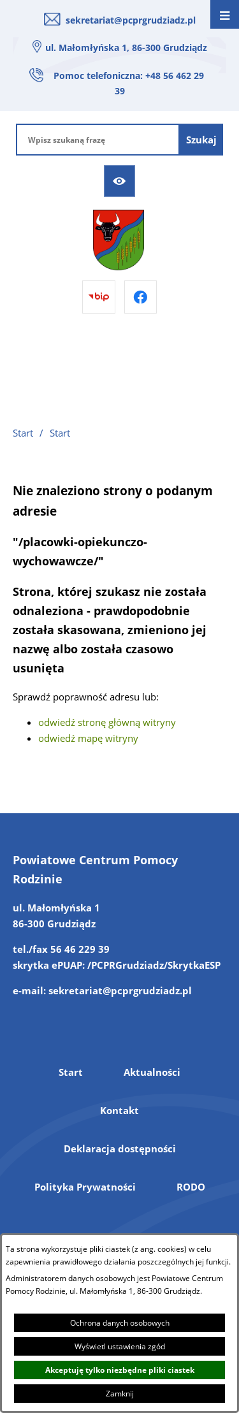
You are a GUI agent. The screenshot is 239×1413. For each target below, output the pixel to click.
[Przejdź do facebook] (141, 297)
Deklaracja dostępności (120, 1148)
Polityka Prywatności (85, 1186)
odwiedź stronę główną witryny (107, 722)
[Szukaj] (201, 140)
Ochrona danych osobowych (120, 1322)
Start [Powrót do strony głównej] (23, 432)
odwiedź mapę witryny (88, 738)
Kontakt (119, 1110)
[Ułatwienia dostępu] (120, 181)
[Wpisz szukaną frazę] (98, 140)
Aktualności (152, 1072)
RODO (191, 1186)
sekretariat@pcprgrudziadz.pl (131, 20)
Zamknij (120, 1393)
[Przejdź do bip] (99, 297)
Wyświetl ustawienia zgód (120, 1346)
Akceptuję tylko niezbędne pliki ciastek (119, 1370)
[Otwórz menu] (224, 14)
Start (71, 1072)
